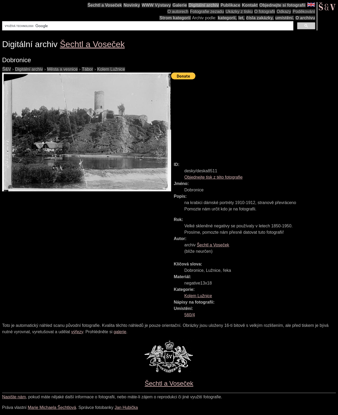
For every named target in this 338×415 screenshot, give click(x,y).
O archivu (305, 18)
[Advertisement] (254, 118)
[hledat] (147, 26)
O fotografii (264, 11)
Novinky (132, 5)
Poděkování (304, 11)
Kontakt (250, 5)
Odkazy (284, 11)
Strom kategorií (174, 18)
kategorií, (227, 18)
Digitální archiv (204, 5)
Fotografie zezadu (207, 11)
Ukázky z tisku (239, 11)
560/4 (189, 315)
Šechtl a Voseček (105, 5)
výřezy (77, 332)
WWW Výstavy (156, 5)
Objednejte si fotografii (282, 5)
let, (241, 18)
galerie (120, 332)
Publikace (230, 5)
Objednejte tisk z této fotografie (213, 177)
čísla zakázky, (260, 18)
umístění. (284, 18)
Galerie (179, 5)
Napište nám (14, 397)
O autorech (177, 11)
